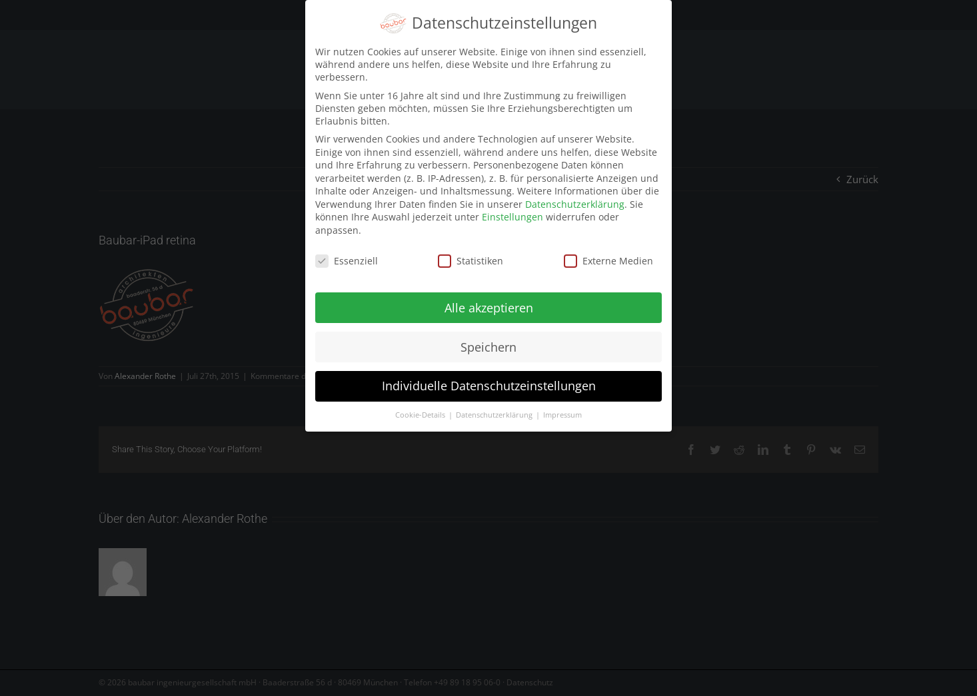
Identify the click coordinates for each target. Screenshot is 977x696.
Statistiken (470, 257)
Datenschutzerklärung (574, 200)
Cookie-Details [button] (421, 411)
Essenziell (346, 257)
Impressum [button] (562, 411)
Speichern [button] (488, 343)
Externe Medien (608, 257)
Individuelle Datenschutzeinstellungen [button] (489, 382)
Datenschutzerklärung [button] (495, 411)
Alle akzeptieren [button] (489, 304)
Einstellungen (512, 213)
